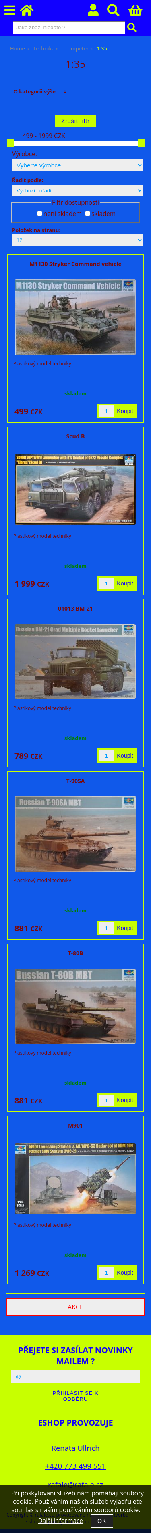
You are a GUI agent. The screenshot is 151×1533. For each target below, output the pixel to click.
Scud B (75, 436)
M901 (75, 1125)
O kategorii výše (34, 91)
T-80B (75, 953)
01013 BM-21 (75, 608)
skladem (103, 214)
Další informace (60, 1521)
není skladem (62, 214)
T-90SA (75, 781)
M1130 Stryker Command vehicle (75, 264)
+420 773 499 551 (75, 1466)
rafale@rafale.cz (75, 1484)
